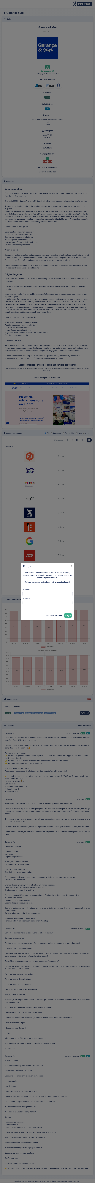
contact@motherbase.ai (48, 578)
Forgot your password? (54, 615)
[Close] (71, 566)
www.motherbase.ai (62, 582)
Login (68, 615)
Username (26, 590)
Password (26, 599)
